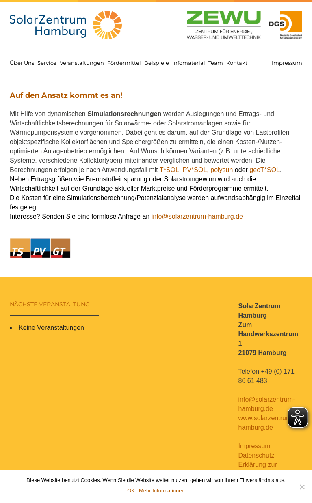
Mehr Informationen (162, 491)
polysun (221, 169)
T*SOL (169, 169)
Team (215, 63)
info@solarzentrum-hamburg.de (197, 216)
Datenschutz (256, 455)
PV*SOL (195, 169)
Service (46, 63)
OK (131, 491)
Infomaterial (188, 63)
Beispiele (156, 63)
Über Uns (22, 63)
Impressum (287, 63)
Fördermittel (124, 63)
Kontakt (236, 63)
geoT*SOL (264, 169)
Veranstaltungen (82, 63)
